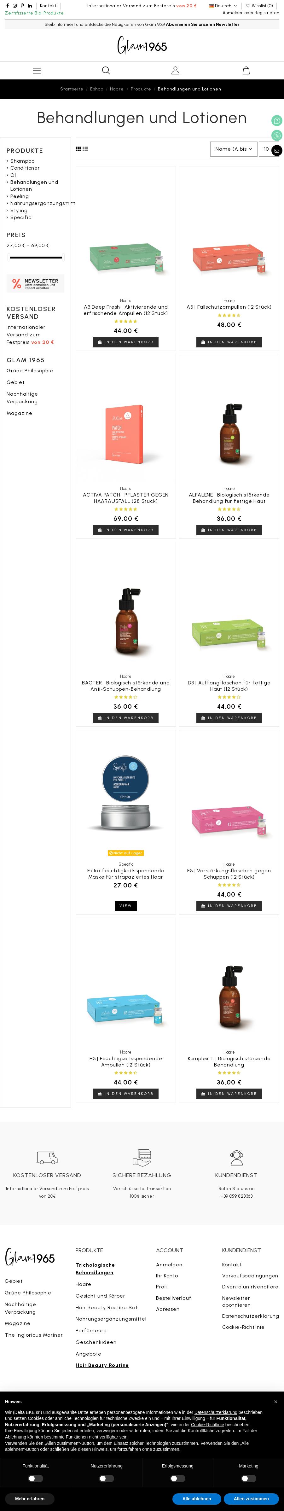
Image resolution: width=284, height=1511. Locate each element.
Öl (13, 175)
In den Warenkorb (126, 342)
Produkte (25, 150)
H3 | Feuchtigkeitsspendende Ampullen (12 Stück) (126, 1061)
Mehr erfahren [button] (29, 1498)
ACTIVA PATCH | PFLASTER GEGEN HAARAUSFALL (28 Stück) (126, 498)
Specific (20, 217)
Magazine (19, 413)
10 (269, 149)
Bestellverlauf (173, 1298)
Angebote (88, 1354)
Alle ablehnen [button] (197, 1498)
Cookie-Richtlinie (243, 1327)
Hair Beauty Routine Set (107, 1308)
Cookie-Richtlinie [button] (207, 1424)
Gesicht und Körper (100, 1296)
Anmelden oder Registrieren (251, 12)
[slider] (9, 257)
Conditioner (25, 168)
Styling (19, 210)
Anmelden (169, 1265)
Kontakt (48, 6)
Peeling (19, 196)
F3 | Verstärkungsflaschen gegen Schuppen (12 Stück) (229, 874)
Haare (83, 1284)
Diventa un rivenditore (250, 1287)
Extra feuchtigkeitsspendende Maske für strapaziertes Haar (125, 874)
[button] (276, 1402)
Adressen (167, 1309)
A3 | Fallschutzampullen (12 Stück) (229, 307)
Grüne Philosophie (30, 371)
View (125, 906)
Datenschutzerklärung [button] (215, 1412)
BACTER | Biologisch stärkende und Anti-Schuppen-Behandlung (126, 686)
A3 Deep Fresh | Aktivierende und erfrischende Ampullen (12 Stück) (126, 310)
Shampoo (22, 161)
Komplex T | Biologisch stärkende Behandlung (229, 1061)
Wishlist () (259, 6)
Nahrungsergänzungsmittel (45, 203)
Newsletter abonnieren (236, 1301)
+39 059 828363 (236, 1196)
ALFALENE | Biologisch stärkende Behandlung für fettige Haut (229, 498)
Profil (162, 1287)
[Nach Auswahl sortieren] (234, 149)
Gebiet (16, 382)
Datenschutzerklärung (250, 1316)
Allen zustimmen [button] (251, 1498)
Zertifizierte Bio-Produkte (34, 13)
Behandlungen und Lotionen (34, 185)
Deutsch (223, 6)
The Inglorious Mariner (34, 1335)
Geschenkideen (96, 1342)
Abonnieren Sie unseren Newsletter (203, 24)
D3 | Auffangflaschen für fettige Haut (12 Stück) (229, 686)
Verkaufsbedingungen (250, 1276)
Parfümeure (91, 1331)
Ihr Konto (167, 1276)
